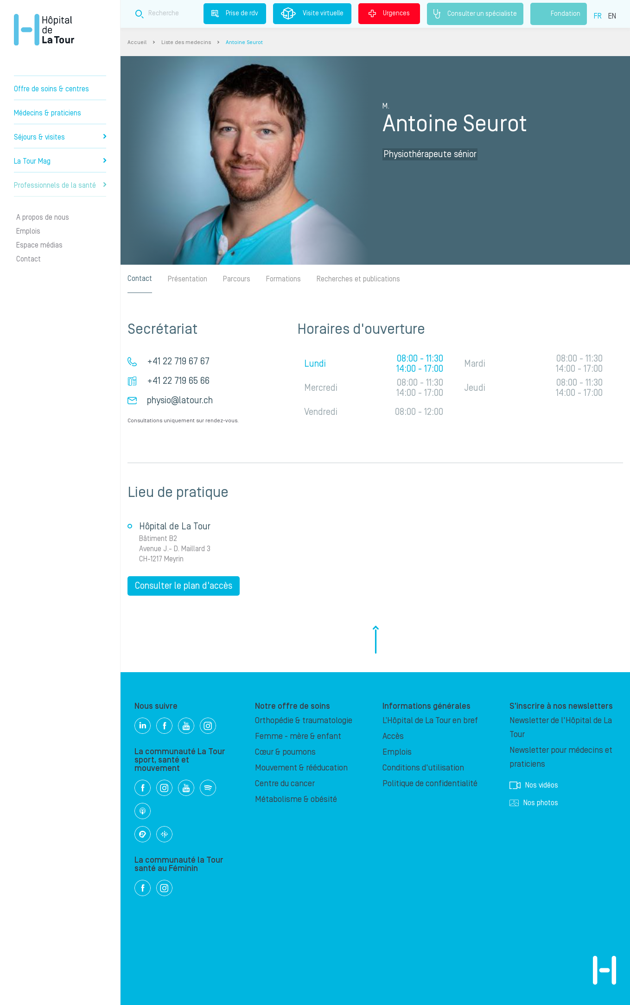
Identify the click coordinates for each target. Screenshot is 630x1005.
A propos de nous (42, 217)
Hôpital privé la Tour (44, 29)
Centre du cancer (285, 784)
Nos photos (533, 803)
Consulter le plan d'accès (183, 586)
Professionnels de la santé (60, 185)
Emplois (28, 231)
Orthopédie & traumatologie (303, 720)
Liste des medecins (186, 42)
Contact (28, 259)
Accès (393, 736)
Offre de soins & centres (51, 89)
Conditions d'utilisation (423, 768)
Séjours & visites (60, 137)
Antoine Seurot (244, 42)
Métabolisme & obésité (296, 799)
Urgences (389, 13)
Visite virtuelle (312, 13)
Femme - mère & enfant (298, 736)
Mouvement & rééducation (301, 768)
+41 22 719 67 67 (178, 361)
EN (612, 16)
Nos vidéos (533, 785)
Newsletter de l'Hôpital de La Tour (560, 727)
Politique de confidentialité (429, 784)
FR (598, 16)
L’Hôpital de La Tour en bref (430, 720)
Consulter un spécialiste (475, 14)
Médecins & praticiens (47, 113)
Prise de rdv (234, 13)
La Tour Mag (60, 161)
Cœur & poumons (285, 752)
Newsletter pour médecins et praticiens (560, 757)
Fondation (558, 14)
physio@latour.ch (180, 400)
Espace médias (39, 245)
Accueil (136, 42)
